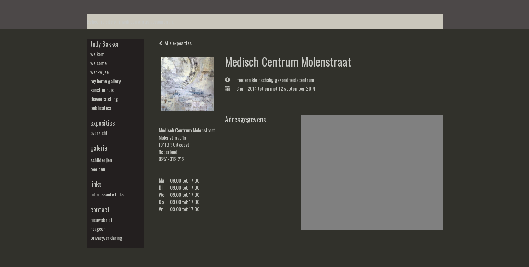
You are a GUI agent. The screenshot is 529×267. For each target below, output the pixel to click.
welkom (97, 54)
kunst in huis (102, 89)
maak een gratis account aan (146, 21)
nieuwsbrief (101, 219)
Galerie (98, 148)
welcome (98, 63)
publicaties (100, 107)
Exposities (102, 122)
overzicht (99, 132)
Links (95, 184)
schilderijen (101, 160)
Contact (100, 209)
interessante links (107, 194)
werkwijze (99, 72)
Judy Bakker (104, 43)
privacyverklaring (106, 237)
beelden (97, 169)
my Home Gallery (105, 80)
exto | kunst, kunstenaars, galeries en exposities (107, 7)
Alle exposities (175, 43)
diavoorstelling (104, 98)
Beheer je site (100, 21)
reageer (97, 228)
